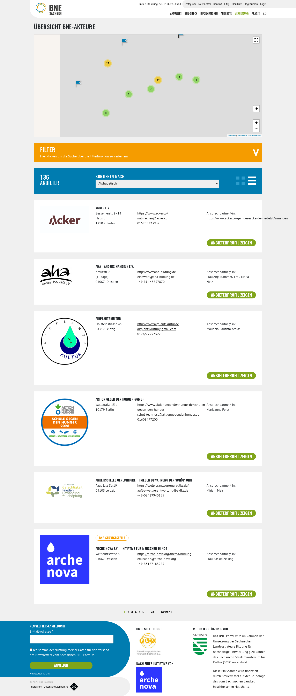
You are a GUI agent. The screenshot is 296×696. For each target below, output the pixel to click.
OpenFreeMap (242, 135)
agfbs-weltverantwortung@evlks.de (162, 491)
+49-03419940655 (150, 496)
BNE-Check (191, 14)
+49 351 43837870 (151, 282)
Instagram (190, 4)
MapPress (232, 135)
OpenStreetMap (255, 135)
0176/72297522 (149, 334)
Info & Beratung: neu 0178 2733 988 (160, 4)
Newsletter (204, 4)
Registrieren (251, 4)
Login (263, 4)
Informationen (209, 14)
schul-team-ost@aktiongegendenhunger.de (168, 415)
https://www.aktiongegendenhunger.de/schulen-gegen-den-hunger (169, 407)
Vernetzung (242, 14)
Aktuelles (176, 14)
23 (152, 612)
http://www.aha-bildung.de (156, 272)
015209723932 (148, 223)
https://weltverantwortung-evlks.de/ (163, 486)
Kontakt (217, 4)
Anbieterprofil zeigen (231, 243)
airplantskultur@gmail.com (156, 329)
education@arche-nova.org (156, 559)
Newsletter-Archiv (40, 673)
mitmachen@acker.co (152, 219)
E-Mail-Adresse (41, 632)
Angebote (226, 14)
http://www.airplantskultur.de (158, 324)
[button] (78, 84)
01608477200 (147, 420)
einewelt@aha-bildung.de (156, 277)
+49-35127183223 (150, 564)
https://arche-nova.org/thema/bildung (164, 554)
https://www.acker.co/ (152, 214)
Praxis (256, 14)
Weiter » (166, 612)
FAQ (226, 4)
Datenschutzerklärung (56, 687)
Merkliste (237, 4)
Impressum (36, 687)
